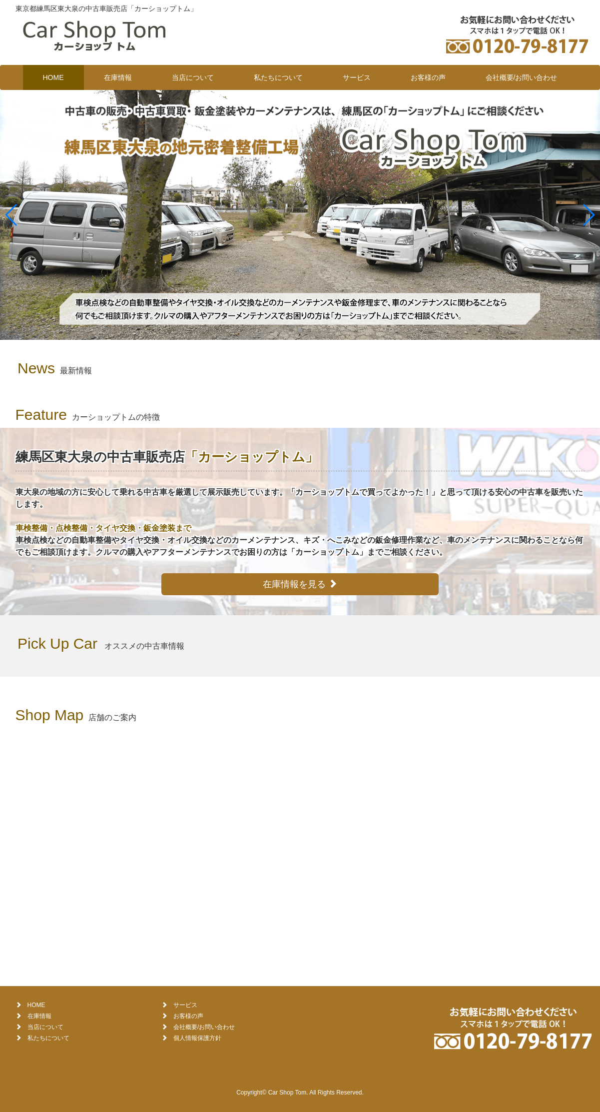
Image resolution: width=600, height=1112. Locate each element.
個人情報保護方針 (197, 1038)
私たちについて (278, 77)
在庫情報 (118, 77)
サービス (357, 77)
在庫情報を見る (300, 584)
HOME (53, 77)
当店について (193, 77)
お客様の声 (428, 77)
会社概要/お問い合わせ (522, 77)
